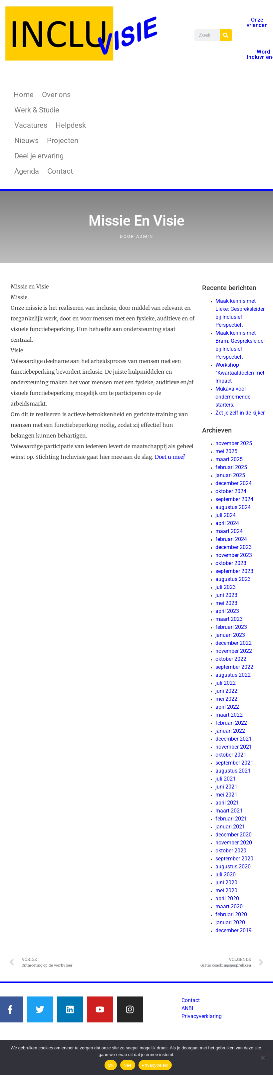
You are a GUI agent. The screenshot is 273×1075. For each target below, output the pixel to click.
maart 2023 (229, 619)
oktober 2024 (230, 491)
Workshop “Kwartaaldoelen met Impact (239, 373)
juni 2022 (226, 691)
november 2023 (233, 555)
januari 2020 (230, 922)
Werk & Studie (36, 110)
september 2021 (234, 763)
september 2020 (234, 858)
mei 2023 (226, 603)
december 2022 (233, 643)
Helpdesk (71, 125)
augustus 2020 (233, 866)
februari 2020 (231, 914)
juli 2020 (225, 874)
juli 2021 (225, 779)
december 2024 (233, 483)
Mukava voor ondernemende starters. (232, 397)
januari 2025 (230, 475)
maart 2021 (229, 810)
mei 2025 (226, 451)
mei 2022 (226, 699)
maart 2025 (229, 459)
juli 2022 (225, 683)
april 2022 (227, 707)
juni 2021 (226, 787)
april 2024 (227, 523)
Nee (128, 1065)
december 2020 (233, 834)
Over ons (56, 94)
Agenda (26, 171)
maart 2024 (229, 531)
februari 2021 (231, 818)
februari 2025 (231, 467)
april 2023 (227, 611)
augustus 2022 (233, 675)
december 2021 (233, 739)
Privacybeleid (155, 1065)
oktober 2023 (230, 563)
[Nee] (262, 1057)
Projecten (62, 140)
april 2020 (227, 898)
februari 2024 (231, 539)
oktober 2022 (230, 659)
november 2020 (233, 842)
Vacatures (30, 125)
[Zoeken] (226, 35)
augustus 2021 (233, 771)
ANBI (187, 1008)
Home (24, 94)
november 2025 (233, 443)
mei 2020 (226, 890)
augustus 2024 (233, 507)
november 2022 (233, 651)
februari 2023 (231, 627)
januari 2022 (230, 731)
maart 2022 (229, 715)
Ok (111, 1065)
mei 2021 (226, 795)
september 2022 (234, 667)
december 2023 (233, 547)
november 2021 (233, 747)
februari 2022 (231, 723)
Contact (60, 171)
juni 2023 (226, 595)
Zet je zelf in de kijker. (240, 413)
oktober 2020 (230, 850)
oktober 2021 (230, 755)
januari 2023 (230, 635)
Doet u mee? (170, 456)
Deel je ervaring (39, 156)
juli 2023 (225, 587)
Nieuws (26, 140)
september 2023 (234, 571)
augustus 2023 (233, 579)
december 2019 (233, 930)
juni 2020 (226, 882)
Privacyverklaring (201, 1016)
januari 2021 (230, 826)
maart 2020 (229, 906)
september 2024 (234, 499)
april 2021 (227, 803)
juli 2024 (225, 515)
